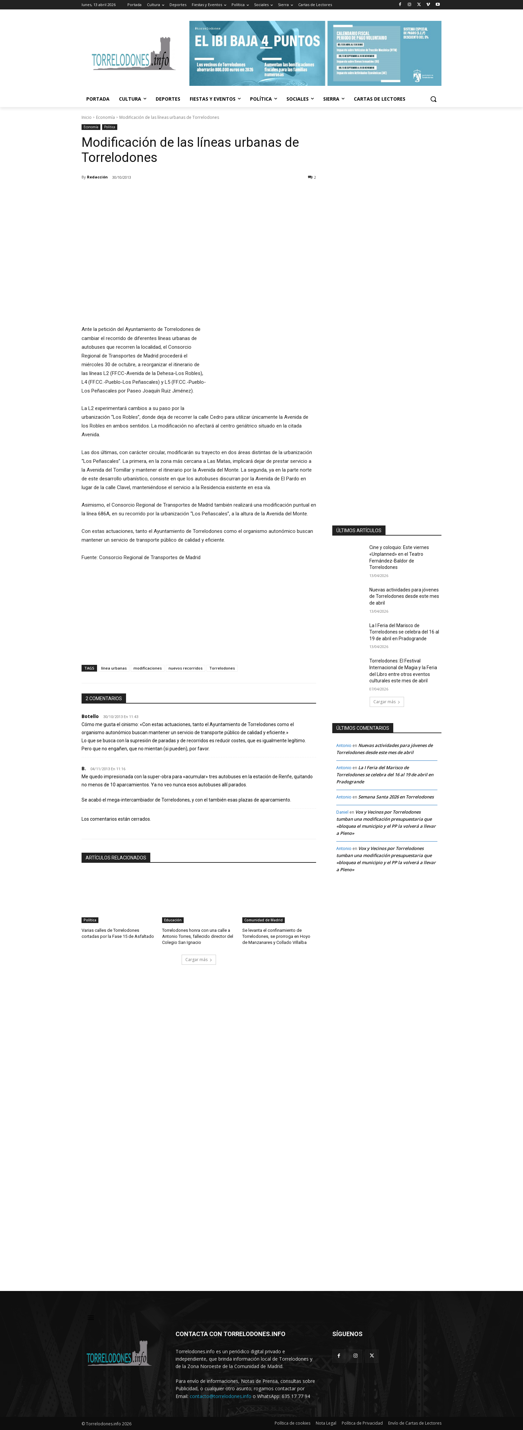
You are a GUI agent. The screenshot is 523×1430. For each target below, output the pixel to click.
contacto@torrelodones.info (220, 1396)
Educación (173, 920)
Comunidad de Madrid (263, 920)
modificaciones (147, 668)
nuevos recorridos (185, 668)
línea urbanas (114, 668)
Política (109, 127)
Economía (105, 117)
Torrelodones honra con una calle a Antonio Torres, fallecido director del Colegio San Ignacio (197, 936)
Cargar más (198, 959)
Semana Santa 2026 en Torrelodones (396, 797)
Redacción (97, 176)
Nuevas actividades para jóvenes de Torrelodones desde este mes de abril (404, 596)
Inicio (87, 117)
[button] (433, 99)
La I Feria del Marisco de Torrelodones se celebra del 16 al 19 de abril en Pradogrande (404, 632)
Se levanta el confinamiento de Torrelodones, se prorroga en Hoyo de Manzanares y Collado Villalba (276, 936)
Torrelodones (222, 668)
